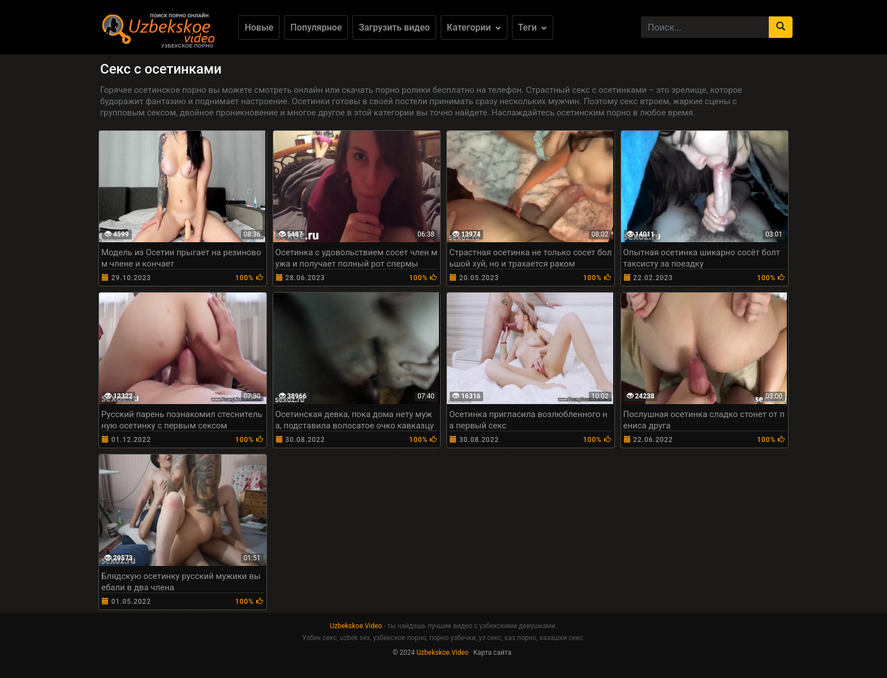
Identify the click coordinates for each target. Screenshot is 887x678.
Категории (474, 27)
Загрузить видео (394, 27)
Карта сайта (492, 652)
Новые (258, 27)
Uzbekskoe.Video (356, 626)
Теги (532, 27)
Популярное (316, 27)
